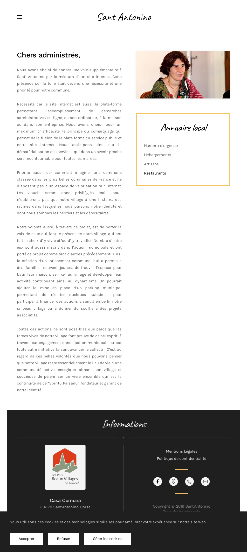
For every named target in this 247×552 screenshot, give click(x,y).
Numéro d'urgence (161, 145)
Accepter (26, 539)
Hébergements (157, 155)
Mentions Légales (181, 451)
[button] (19, 17)
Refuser (63, 539)
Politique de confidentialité (181, 458)
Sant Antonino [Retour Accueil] (123, 17)
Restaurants (155, 173)
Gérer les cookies (107, 539)
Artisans (151, 164)
